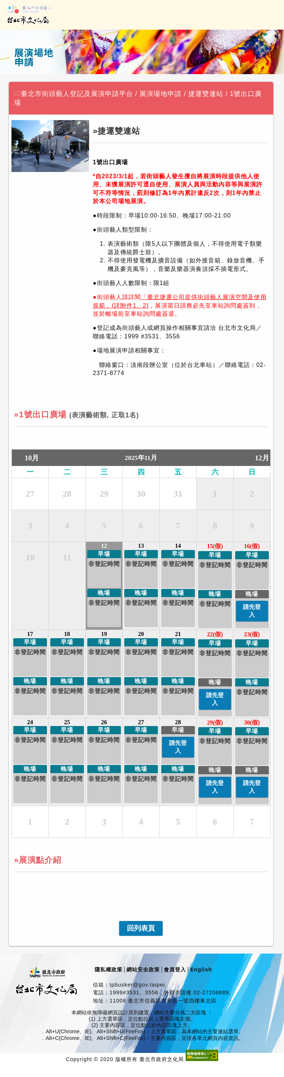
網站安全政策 (143, 969)
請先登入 (252, 611)
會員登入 (175, 969)
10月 (32, 458)
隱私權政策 (108, 969)
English (201, 969)
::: (17, 93)
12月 (262, 458)
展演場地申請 (160, 93)
